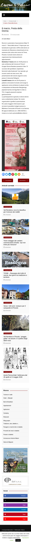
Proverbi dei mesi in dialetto (11, 430)
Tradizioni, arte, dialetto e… (11, 423)
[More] (19, 174)
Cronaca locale (15, 34)
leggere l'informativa (14, 537)
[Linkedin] (9, 174)
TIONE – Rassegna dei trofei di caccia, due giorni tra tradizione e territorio (15, 275)
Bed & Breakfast (8, 402)
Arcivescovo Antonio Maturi (11, 438)
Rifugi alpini (6, 420)
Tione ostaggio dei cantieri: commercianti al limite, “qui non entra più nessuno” (15, 242)
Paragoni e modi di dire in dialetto (12, 427)
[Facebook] (3, 174)
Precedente (7, 180)
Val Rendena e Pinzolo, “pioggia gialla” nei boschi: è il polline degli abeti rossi (15, 338)
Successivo (24, 180)
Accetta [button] (18, 540)
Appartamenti (7, 405)
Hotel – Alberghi (7, 398)
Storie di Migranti (8, 442)
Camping (6, 413)
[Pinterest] (12, 174)
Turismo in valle (7, 394)
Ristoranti (6, 417)
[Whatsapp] (15, 174)
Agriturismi (6, 409)
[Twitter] (6, 174)
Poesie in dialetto (8, 434)
